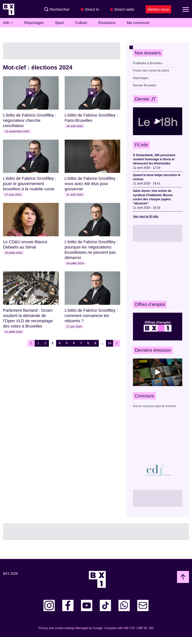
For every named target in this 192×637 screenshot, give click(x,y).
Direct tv (92, 9)
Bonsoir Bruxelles (144, 85)
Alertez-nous (158, 9)
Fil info (141, 144)
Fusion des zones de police (151, 70)
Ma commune (138, 23)
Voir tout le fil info (145, 216)
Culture (81, 23)
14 (109, 343)
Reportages (34, 23)
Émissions (107, 23)
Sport (59, 23)
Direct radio (124, 9)
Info (8, 23)
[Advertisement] (157, 271)
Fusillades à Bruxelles (147, 63)
